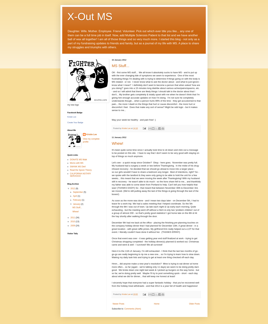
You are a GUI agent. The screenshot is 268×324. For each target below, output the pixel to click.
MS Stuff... (120, 66)
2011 (73, 217)
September (78, 192)
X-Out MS (89, 16)
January (77, 204)
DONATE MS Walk (78, 159)
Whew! (117, 143)
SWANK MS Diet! (78, 166)
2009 (73, 225)
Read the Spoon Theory (81, 170)
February (77, 200)
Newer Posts (118, 304)
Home (156, 304)
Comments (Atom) (132, 309)
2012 (73, 188)
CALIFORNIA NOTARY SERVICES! (80, 174)
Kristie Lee (71, 117)
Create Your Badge (75, 122)
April (75, 196)
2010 (73, 221)
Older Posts (194, 304)
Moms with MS (76, 163)
